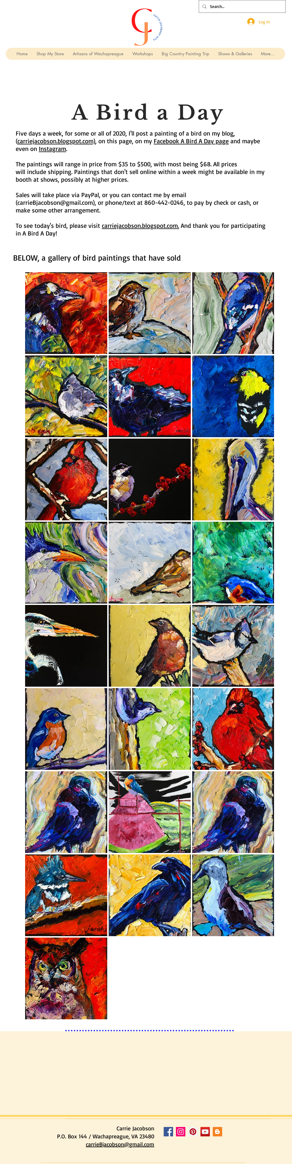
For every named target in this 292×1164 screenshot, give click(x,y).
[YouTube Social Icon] (205, 1131)
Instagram (52, 148)
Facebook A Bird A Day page (191, 141)
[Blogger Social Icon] (217, 1131)
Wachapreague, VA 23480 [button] (123, 1136)
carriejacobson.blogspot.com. (140, 225)
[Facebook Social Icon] (168, 1131)
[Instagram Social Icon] (180, 1131)
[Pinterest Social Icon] (193, 1131)
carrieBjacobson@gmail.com (55, 202)
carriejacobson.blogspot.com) (56, 141)
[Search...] (241, 6)
